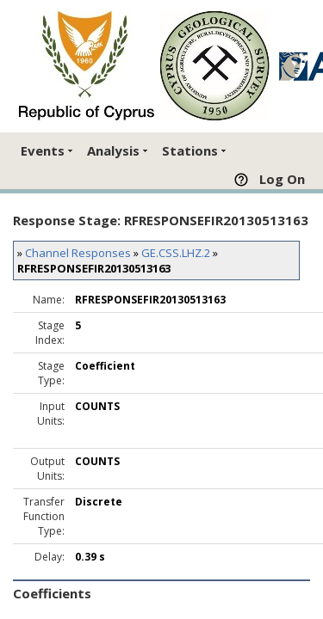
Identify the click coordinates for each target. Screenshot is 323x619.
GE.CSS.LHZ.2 (175, 252)
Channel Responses (78, 252)
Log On (282, 178)
